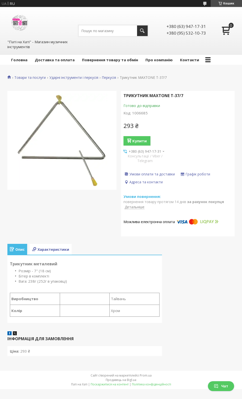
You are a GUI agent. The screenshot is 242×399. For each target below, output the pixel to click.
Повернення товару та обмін (110, 59)
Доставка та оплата (55, 59)
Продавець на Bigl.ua (121, 380)
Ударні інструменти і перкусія (73, 77)
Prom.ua (146, 375)
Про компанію (159, 59)
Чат (221, 386)
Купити (139, 140)
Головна (19, 59)
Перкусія (109, 77)
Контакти (189, 59)
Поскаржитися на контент (110, 384)
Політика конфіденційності (151, 384)
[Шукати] (142, 30)
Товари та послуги (30, 77)
